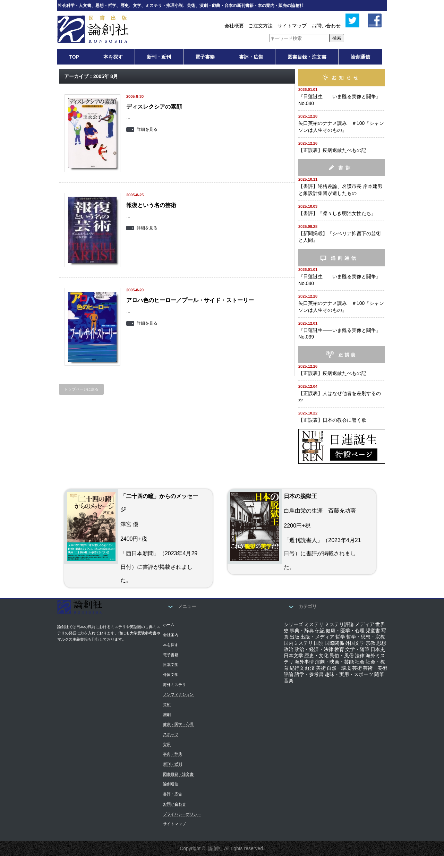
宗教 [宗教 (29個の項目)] (370, 643)
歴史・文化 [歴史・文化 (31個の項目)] (316, 655)
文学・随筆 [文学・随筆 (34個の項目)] (357, 649)
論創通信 (360, 57)
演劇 (167, 714)
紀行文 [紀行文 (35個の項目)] (297, 668)
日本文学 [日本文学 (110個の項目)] (293, 655)
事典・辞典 (172, 754)
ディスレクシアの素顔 (154, 107)
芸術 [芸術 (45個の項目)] (357, 668)
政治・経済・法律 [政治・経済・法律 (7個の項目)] (313, 649)
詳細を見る (147, 129)
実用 (167, 744)
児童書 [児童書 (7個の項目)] (373, 630)
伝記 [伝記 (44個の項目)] (320, 630)
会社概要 (234, 25)
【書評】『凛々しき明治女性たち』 (337, 213)
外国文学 (170, 675)
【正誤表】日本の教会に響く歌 (332, 420)
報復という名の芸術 (151, 205)
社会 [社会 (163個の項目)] (360, 662)
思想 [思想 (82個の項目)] (381, 643)
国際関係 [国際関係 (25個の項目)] (334, 643)
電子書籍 (205, 57)
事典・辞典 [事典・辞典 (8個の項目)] (302, 630)
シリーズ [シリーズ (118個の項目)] (293, 624)
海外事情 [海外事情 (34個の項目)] (304, 662)
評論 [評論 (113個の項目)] (288, 674)
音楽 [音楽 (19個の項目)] (288, 680)
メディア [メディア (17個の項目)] (364, 624)
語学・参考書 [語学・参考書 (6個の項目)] (309, 674)
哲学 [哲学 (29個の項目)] (340, 637)
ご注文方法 (260, 25)
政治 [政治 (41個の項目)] (288, 649)
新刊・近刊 (159, 57)
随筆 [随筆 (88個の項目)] (379, 674)
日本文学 (170, 664)
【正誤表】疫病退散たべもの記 (332, 150)
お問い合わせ (326, 25)
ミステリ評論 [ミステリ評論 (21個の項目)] (339, 624)
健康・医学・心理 (178, 724)
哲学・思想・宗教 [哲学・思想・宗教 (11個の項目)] (365, 637)
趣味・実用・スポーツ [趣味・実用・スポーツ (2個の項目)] (349, 674)
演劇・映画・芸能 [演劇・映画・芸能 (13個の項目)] (334, 662)
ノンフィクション (178, 694)
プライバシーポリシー (182, 814)
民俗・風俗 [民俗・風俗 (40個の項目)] (342, 655)
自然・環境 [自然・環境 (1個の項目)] (339, 668)
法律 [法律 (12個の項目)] (360, 655)
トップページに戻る (81, 389)
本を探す (113, 57)
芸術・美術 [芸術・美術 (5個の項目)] (375, 668)
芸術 (167, 704)
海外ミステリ (174, 685)
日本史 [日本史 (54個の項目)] (377, 649)
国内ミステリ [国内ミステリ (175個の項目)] (298, 643)
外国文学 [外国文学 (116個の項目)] (355, 643)
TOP (74, 57)
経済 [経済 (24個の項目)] (310, 668)
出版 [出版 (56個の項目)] (294, 637)
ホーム (168, 625)
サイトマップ (292, 25)
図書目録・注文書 (307, 57)
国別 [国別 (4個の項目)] (319, 643)
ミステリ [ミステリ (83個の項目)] (314, 624)
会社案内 (170, 635)
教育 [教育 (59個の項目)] (339, 649)
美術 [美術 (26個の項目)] (321, 668)
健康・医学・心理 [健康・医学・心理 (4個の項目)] (345, 630)
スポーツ (170, 734)
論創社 (215, 848)
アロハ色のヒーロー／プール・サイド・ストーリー (190, 300)
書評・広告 (251, 57)
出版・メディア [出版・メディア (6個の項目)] (317, 637)
